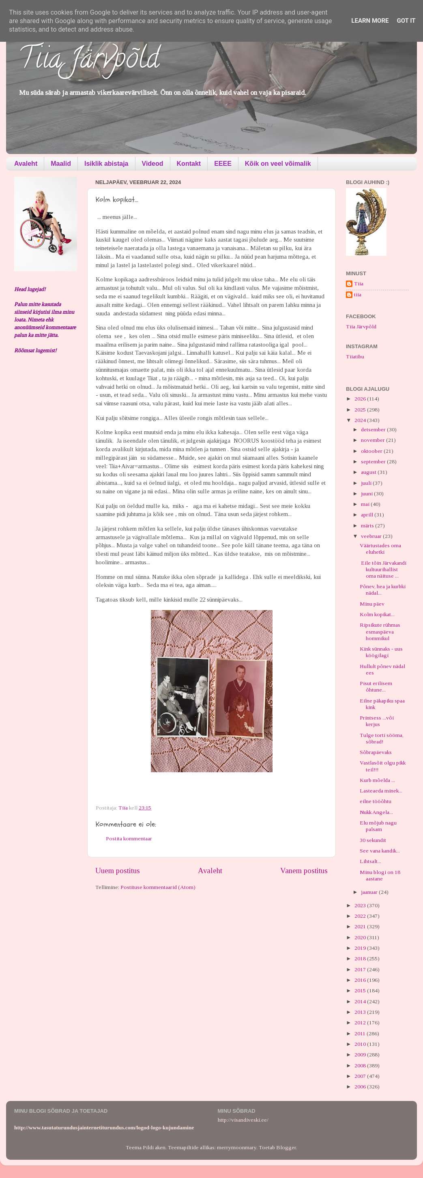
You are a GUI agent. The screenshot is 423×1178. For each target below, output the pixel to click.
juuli (367, 483)
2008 (360, 1065)
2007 (360, 1076)
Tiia (358, 284)
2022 (360, 916)
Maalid (61, 163)
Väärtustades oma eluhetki (380, 548)
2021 (360, 926)
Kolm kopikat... (377, 614)
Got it (406, 20)
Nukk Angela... (376, 812)
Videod (152, 163)
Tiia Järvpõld (88, 61)
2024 (360, 420)
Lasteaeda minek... (381, 791)
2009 (360, 1055)
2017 (360, 969)
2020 (360, 937)
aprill (367, 515)
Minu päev (372, 604)
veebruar (372, 536)
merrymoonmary (236, 1147)
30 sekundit (373, 840)
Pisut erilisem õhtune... (376, 686)
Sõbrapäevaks (376, 752)
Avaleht (25, 163)
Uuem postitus (117, 870)
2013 (360, 1012)
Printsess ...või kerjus (377, 721)
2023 (360, 905)
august (369, 472)
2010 (360, 1044)
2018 (360, 958)
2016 (360, 980)
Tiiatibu (355, 356)
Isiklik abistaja (106, 163)
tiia (357, 294)
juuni (367, 493)
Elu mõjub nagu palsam (378, 826)
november (373, 440)
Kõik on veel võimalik (278, 163)
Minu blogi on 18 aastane (380, 875)
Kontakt (189, 163)
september (374, 461)
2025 (360, 410)
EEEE (223, 163)
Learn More (370, 20)
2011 (360, 1033)
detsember (374, 429)
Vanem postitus (304, 870)
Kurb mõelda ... (377, 780)
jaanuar (370, 892)
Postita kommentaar (129, 838)
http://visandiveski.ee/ (243, 1120)
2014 (360, 1001)
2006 (360, 1087)
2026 (360, 399)
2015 (360, 990)
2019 (360, 948)
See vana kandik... (380, 851)
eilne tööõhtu (375, 801)
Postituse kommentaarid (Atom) (157, 887)
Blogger (286, 1147)
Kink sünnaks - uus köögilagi (381, 652)
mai (366, 504)
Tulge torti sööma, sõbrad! (382, 738)
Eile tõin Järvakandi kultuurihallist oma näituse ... (383, 569)
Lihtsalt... (370, 861)
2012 (360, 1023)
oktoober (372, 451)
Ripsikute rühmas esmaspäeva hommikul (380, 631)
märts (368, 526)
